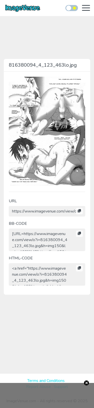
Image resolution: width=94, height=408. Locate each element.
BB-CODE (18, 223)
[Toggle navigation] (86, 8)
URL (13, 201)
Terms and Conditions (46, 380)
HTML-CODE (21, 258)
